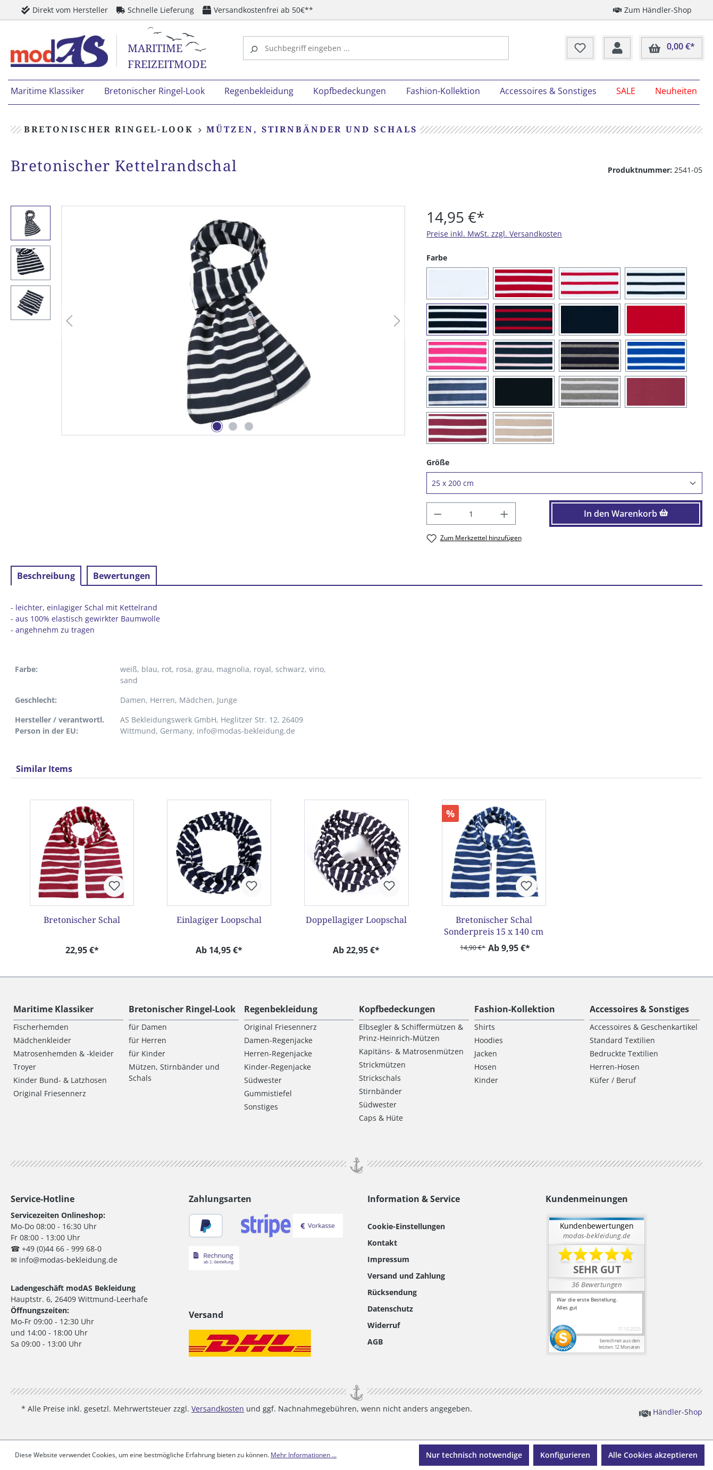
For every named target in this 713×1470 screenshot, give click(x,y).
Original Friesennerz (49, 1093)
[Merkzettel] (580, 48)
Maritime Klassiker (53, 1009)
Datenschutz (390, 1309)
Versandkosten (217, 1409)
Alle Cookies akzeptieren (653, 1455)
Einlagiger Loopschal (219, 920)
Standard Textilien (622, 1040)
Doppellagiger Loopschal (356, 920)
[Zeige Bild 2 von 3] (233, 426)
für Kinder (147, 1053)
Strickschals (380, 1078)
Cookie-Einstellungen (406, 1226)
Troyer (24, 1067)
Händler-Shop (670, 1411)
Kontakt (382, 1243)
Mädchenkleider (42, 1040)
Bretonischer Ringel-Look (182, 1009)
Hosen (485, 1067)
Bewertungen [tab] (121, 576)
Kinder (486, 1080)
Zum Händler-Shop (652, 9)
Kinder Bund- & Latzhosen (60, 1080)
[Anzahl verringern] (437, 513)
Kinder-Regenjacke (277, 1067)
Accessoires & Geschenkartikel (644, 1027)
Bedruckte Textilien (624, 1053)
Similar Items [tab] (44, 769)
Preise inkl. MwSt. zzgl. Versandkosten (494, 234)
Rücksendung (392, 1292)
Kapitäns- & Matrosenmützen (411, 1051)
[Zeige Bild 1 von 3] (217, 426)
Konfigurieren (565, 1455)
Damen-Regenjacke (278, 1040)
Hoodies (488, 1040)
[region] (208, 321)
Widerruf (383, 1325)
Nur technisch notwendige (474, 1455)
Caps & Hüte (381, 1118)
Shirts (484, 1027)
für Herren (147, 1040)
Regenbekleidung (280, 1009)
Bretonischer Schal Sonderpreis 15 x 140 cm (493, 925)
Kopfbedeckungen (397, 1009)
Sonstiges (261, 1107)
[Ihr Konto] (617, 48)
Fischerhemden (41, 1027)
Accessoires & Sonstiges (639, 1009)
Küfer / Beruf (613, 1080)
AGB (375, 1342)
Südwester (263, 1080)
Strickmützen (382, 1065)
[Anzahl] (471, 513)
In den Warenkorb (626, 513)
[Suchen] (255, 48)
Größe (437, 462)
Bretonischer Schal (82, 920)
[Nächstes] (397, 321)
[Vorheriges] (69, 321)
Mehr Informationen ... (304, 1454)
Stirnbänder (380, 1091)
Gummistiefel (268, 1093)
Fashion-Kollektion (514, 1009)
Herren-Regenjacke (278, 1053)
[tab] (46, 576)
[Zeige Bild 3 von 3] (249, 426)
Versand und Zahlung (406, 1276)
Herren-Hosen (615, 1067)
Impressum (388, 1259)
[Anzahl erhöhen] (504, 513)
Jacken (485, 1053)
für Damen (148, 1027)
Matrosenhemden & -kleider (63, 1053)
